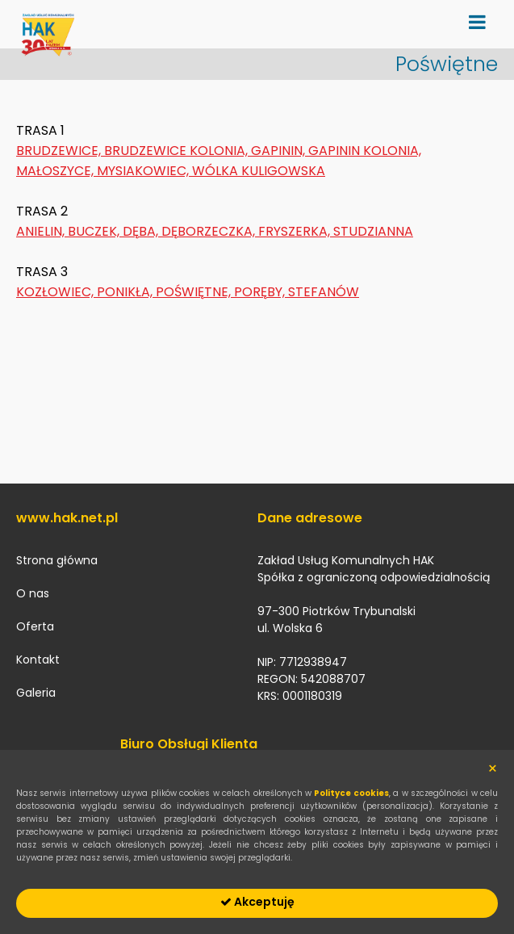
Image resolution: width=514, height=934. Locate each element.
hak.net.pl (48, 40)
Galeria (36, 693)
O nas (32, 593)
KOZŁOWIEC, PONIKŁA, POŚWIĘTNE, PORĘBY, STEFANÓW (187, 292)
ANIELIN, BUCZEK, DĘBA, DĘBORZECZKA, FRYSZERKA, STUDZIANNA (214, 231)
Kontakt (38, 659)
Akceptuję (257, 902)
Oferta (35, 626)
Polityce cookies (351, 793)
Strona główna (57, 560)
